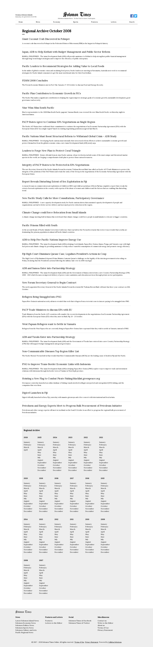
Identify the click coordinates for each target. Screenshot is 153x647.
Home (21, 22)
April (26, 450)
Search (131, 22)
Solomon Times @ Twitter (79, 623)
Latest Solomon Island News (27, 621)
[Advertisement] (45, 6)
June (39, 455)
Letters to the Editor (53, 623)
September (42, 463)
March (26, 447)
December (42, 470)
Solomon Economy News (25, 623)
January (27, 442)
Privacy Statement (105, 630)
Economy (56, 22)
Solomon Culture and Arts (26, 630)
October (41, 465)
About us (101, 625)
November (42, 468)
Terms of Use (103, 628)
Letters (113, 22)
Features (94, 22)
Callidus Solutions (115, 642)
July (39, 457)
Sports (75, 22)
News (38, 22)
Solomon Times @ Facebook (80, 621)
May (39, 452)
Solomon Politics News (24, 625)
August (40, 460)
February (27, 445)
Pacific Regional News (24, 632)
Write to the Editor (105, 623)
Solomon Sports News (24, 628)
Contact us (102, 621)
